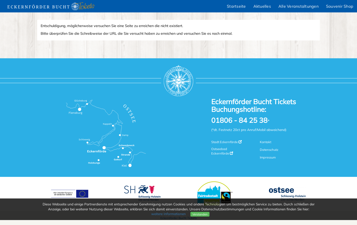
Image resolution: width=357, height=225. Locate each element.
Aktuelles (262, 6)
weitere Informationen (168, 214)
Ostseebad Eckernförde (222, 151)
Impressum (268, 157)
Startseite (236, 6)
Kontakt (265, 142)
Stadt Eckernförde (226, 142)
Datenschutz (269, 150)
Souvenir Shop (339, 6)
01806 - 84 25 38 (239, 120)
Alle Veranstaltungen (298, 6)
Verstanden (200, 214)
